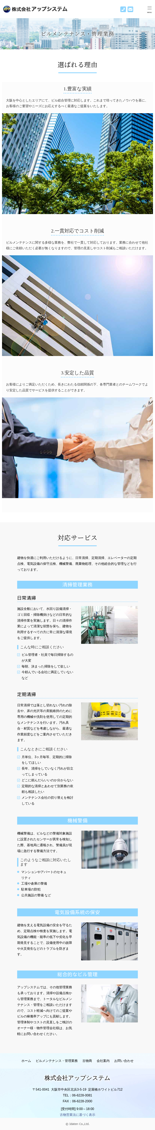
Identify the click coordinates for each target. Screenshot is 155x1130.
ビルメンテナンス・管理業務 (57, 1060)
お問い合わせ (124, 1060)
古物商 (87, 1060)
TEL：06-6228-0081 (77, 1095)
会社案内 (103, 1060)
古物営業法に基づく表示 (77, 1114)
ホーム (26, 1060)
